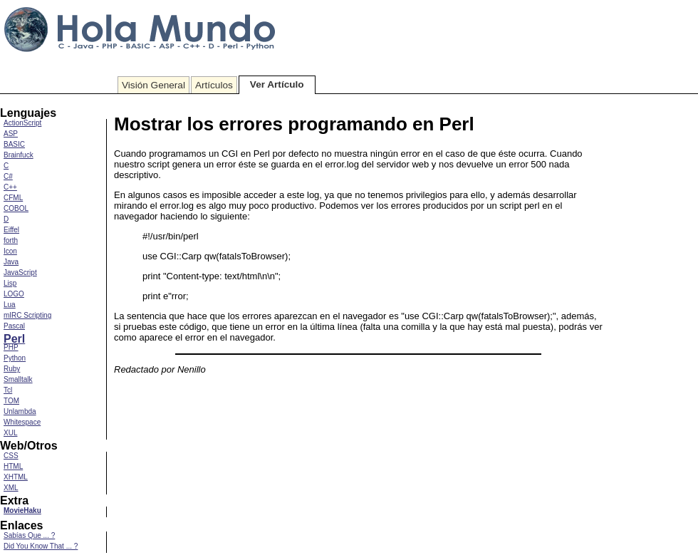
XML (11, 488)
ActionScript (22, 123)
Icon (10, 251)
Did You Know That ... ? (41, 546)
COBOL (16, 208)
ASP (11, 134)
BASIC (14, 144)
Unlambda (20, 411)
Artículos (214, 85)
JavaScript (20, 272)
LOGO (14, 294)
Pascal (14, 326)
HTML (13, 466)
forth (11, 240)
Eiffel (11, 230)
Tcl (8, 390)
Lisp (10, 283)
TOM (11, 401)
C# (8, 176)
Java (11, 262)
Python (15, 358)
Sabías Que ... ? (29, 535)
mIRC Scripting (27, 315)
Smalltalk (18, 379)
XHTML (16, 477)
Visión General (153, 85)
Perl (14, 339)
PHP (11, 347)
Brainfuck (18, 155)
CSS (11, 456)
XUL (10, 433)
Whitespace (22, 422)
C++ (10, 187)
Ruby (12, 369)
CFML (13, 198)
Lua (10, 304)
